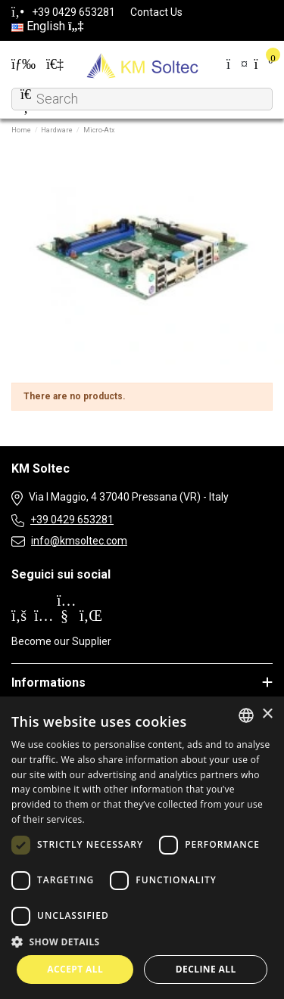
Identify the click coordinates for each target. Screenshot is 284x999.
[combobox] (246, 715)
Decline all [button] (206, 969)
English (47, 26)
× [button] (267, 714)
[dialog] (142, 848)
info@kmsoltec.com (79, 541)
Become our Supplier (61, 641)
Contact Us (156, 12)
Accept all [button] (75, 969)
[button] (142, 941)
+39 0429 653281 (72, 519)
